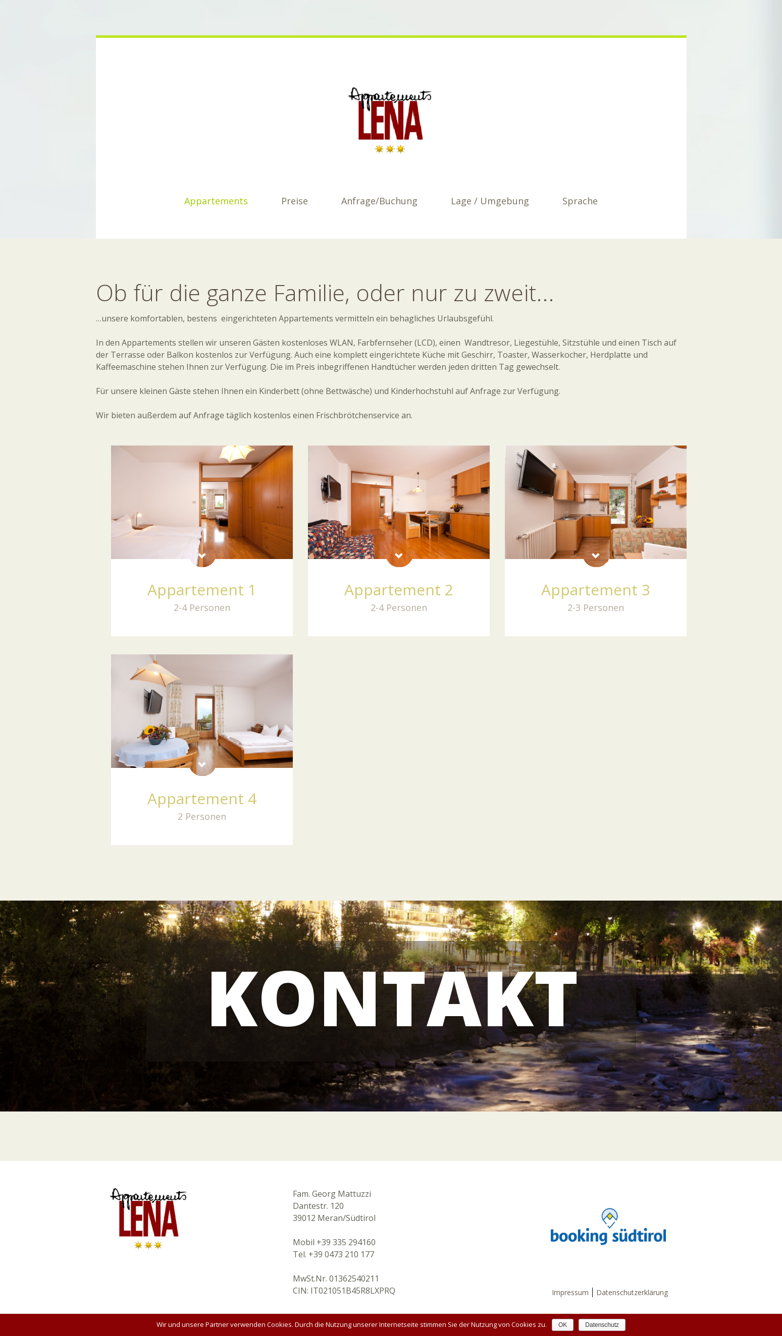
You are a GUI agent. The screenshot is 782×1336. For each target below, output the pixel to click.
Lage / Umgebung (490, 201)
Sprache (580, 201)
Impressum (570, 1292)
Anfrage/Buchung (379, 201)
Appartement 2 (398, 589)
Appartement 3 (595, 589)
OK (562, 1324)
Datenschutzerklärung (632, 1292)
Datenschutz (602, 1324)
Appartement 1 (201, 589)
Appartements (216, 201)
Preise (294, 201)
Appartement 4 (201, 798)
